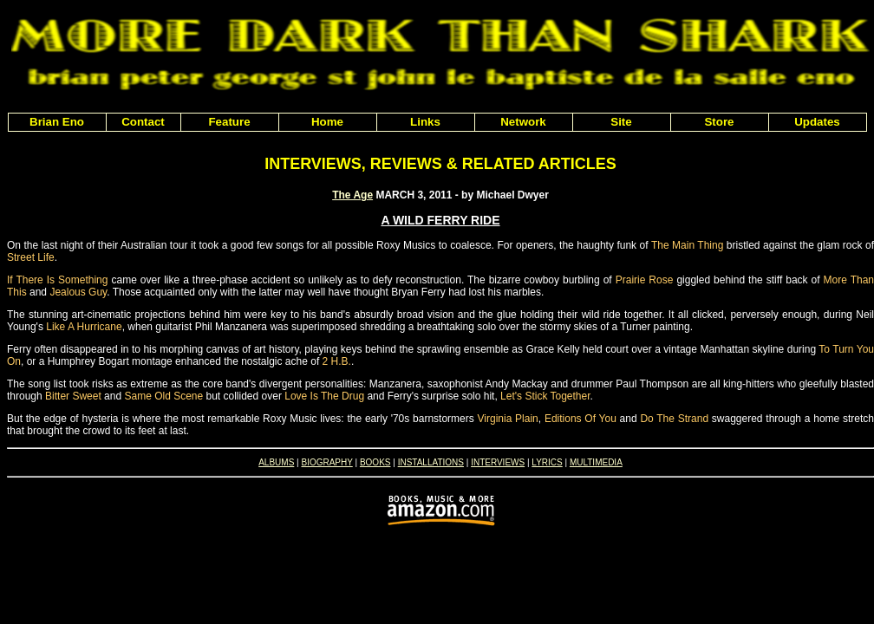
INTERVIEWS (498, 462)
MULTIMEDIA (596, 462)
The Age (352, 195)
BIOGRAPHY (326, 462)
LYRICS (547, 462)
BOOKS (375, 462)
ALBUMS (276, 462)
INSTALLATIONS (431, 462)
